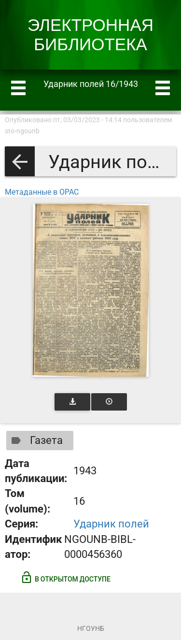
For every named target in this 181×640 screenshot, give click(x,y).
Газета (35, 440)
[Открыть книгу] (91, 290)
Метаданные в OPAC (42, 192)
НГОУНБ (90, 628)
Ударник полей (111, 524)
